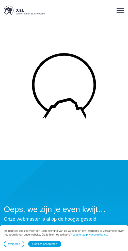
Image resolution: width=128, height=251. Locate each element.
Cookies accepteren (44, 243)
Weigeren (14, 243)
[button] (120, 10)
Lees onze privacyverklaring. (90, 234)
